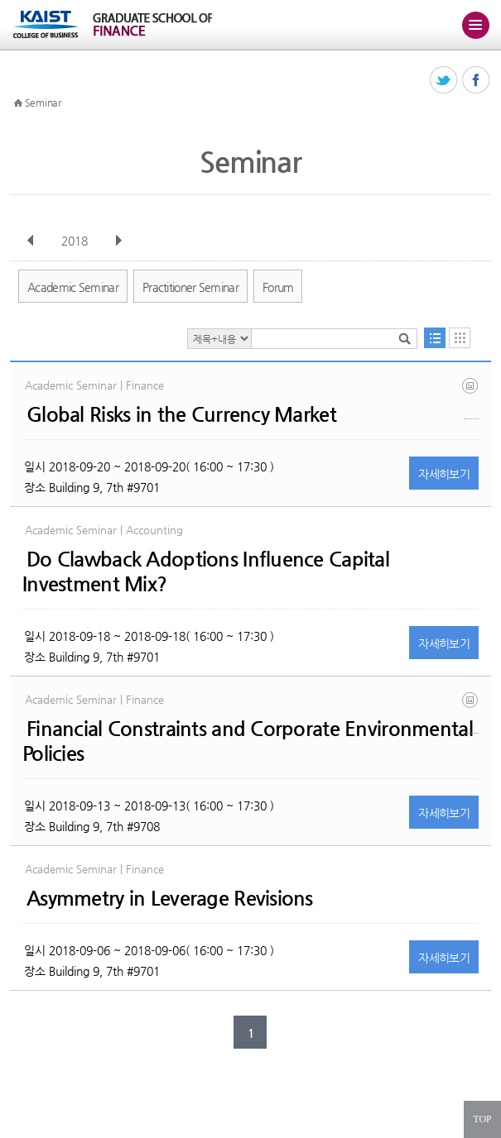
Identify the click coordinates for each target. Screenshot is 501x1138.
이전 (30, 240)
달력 (459, 338)
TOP (482, 1119)
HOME (18, 103)
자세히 (444, 474)
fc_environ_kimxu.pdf (471, 712)
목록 (435, 338)
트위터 (444, 80)
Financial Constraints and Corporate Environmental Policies (247, 741)
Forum (278, 287)
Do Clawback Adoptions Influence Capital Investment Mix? (205, 571)
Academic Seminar (72, 287)
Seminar (43, 102)
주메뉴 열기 (475, 24)
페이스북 (476, 80)
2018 (76, 240)
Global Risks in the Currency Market (181, 414)
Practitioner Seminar (190, 287)
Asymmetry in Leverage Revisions (169, 898)
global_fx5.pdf (471, 398)
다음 (118, 240)
